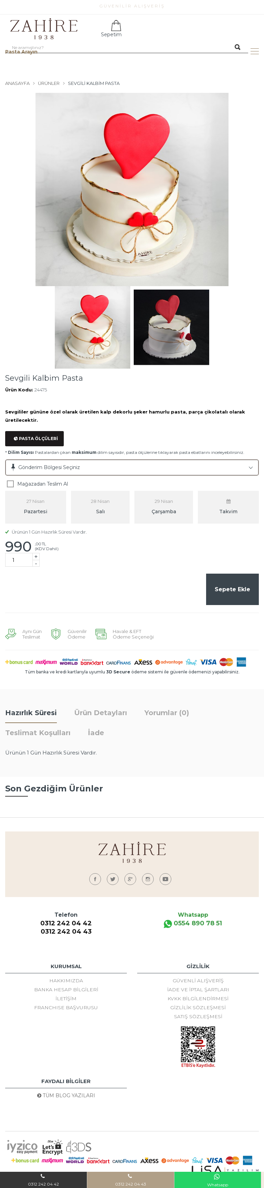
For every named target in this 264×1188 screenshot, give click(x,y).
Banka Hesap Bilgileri (66, 990)
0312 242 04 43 (66, 932)
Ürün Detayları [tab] (100, 714)
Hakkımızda (66, 981)
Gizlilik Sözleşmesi (198, 1008)
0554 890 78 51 (193, 925)
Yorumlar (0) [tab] (166, 714)
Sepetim (111, 29)
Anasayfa (17, 83)
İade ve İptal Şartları (198, 990)
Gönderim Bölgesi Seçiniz (49, 467)
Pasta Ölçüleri (36, 438)
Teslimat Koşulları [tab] (38, 734)
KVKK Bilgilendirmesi (198, 999)
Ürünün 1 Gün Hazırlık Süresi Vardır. (46, 532)
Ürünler (49, 83)
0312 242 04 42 (66, 924)
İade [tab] (96, 734)
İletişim (66, 999)
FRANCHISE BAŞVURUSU (66, 1008)
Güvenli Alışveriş (198, 981)
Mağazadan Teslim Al (42, 484)
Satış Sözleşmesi (198, 1017)
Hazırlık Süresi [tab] (31, 714)
